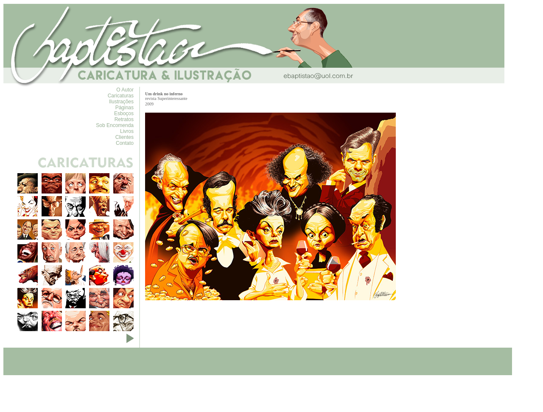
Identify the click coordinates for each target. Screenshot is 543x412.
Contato (125, 143)
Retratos (124, 119)
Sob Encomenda (115, 125)
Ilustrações (121, 102)
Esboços (124, 113)
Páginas (124, 108)
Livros (127, 131)
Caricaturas (121, 96)
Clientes (124, 137)
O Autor (125, 90)
